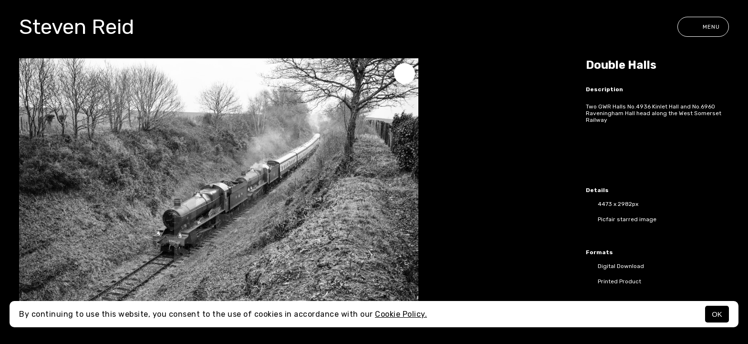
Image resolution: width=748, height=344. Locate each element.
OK (717, 314)
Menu (703, 26)
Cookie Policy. (401, 314)
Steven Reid (76, 26)
